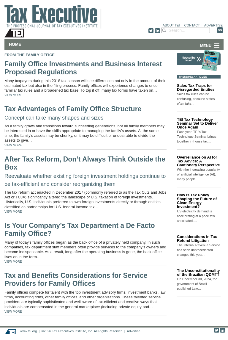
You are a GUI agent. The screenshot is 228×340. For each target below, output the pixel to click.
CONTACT (192, 25)
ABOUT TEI (171, 25)
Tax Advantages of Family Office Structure (72, 113)
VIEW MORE (13, 95)
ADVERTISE (213, 25)
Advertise (133, 331)
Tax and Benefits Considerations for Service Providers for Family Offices (75, 280)
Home (15, 44)
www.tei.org (28, 331)
